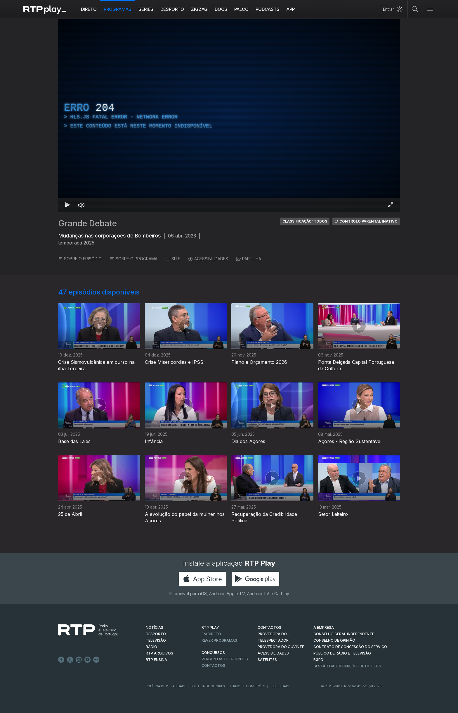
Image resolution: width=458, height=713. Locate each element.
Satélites (267, 659)
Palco (241, 9)
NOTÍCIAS (154, 627)
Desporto (172, 9)
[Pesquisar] (414, 9)
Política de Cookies (207, 686)
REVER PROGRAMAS (219, 640)
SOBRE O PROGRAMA (133, 258)
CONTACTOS (269, 627)
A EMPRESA (323, 627)
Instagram (79, 660)
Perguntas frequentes (225, 659)
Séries (145, 9)
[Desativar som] (81, 205)
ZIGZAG (199, 9)
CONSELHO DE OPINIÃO (334, 640)
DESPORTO (156, 634)
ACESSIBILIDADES (208, 258)
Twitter (70, 660)
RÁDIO (151, 647)
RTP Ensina (156, 659)
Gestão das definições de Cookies (347, 666)
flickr (96, 660)
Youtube (87, 660)
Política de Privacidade (166, 686)
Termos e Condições (247, 686)
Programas (117, 9)
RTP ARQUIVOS (159, 653)
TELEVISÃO (156, 640)
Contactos (213, 665)
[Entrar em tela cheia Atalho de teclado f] (391, 205)
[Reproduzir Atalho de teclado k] (67, 205)
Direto (89, 9)
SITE (173, 258)
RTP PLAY (210, 627)
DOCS (221, 9)
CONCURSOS (213, 652)
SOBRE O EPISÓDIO (80, 258)
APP (291, 9)
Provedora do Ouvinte (281, 647)
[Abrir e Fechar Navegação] (430, 9)
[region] (229, 115)
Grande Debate (87, 223)
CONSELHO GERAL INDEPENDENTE (343, 634)
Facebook (61, 660)
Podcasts (268, 9)
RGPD (318, 659)
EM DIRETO (211, 634)
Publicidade (280, 686)
